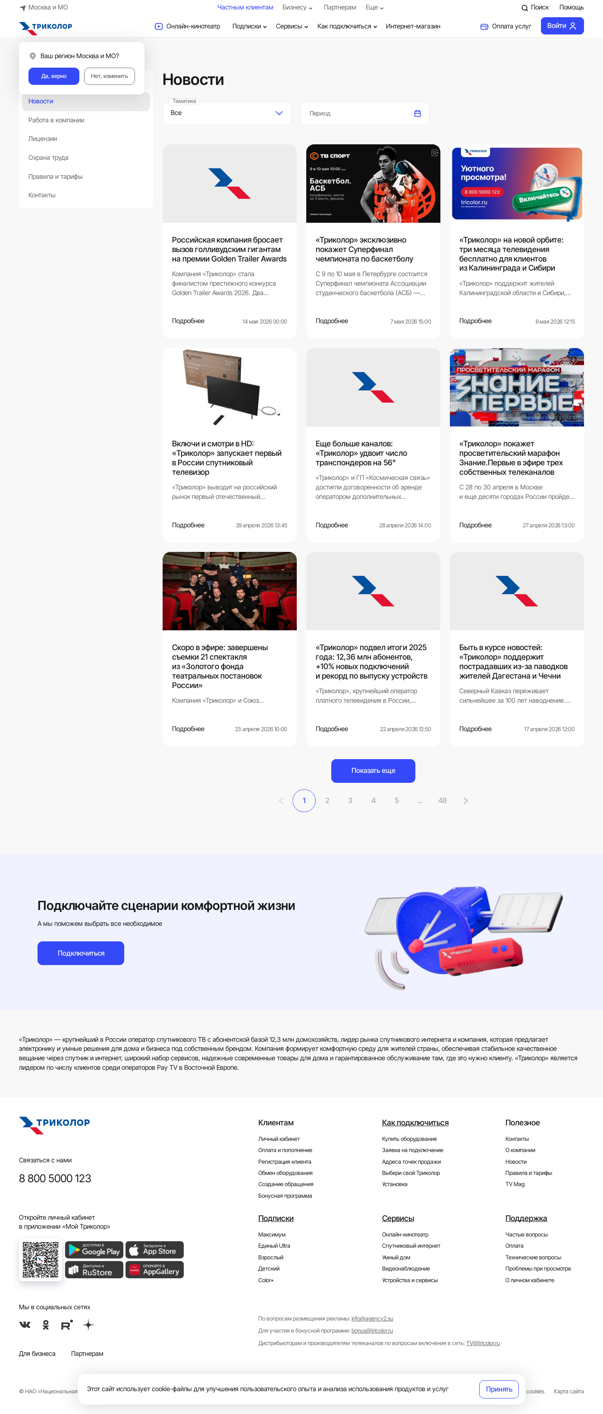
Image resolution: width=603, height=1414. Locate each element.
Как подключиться (348, 26)
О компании (520, 1149)
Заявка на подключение (412, 1149)
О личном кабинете (530, 1280)
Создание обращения (286, 1184)
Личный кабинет (279, 1138)
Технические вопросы (533, 1257)
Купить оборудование (409, 1138)
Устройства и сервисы (410, 1280)
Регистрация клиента (284, 1161)
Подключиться (81, 952)
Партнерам (340, 7)
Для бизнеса (37, 1353)
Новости (40, 101)
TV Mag (515, 1184)
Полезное (523, 1122)
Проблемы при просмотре (538, 1268)
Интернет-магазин (413, 26)
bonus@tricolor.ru (372, 1330)
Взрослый (270, 1257)
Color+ (266, 1280)
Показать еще (374, 770)
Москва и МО (44, 7)
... (420, 800)
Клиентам (276, 1122)
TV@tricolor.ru (483, 1342)
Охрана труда (48, 158)
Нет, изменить (109, 76)
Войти (562, 26)
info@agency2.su (372, 1318)
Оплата (515, 1246)
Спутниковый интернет (411, 1246)
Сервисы (293, 26)
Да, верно (53, 76)
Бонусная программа (285, 1195)
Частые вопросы (527, 1234)
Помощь (571, 7)
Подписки (250, 26)
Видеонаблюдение (406, 1268)
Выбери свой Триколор (411, 1172)
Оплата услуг (505, 26)
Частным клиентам (245, 7)
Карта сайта (569, 1391)
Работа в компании (56, 120)
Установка (395, 1184)
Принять (499, 1389)
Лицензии (42, 139)
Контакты (42, 195)
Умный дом (396, 1257)
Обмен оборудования (285, 1172)
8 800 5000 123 (55, 1177)
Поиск (535, 7)
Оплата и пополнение (285, 1149)
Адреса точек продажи (411, 1161)
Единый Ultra (274, 1246)
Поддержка (526, 1217)
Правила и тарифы (55, 177)
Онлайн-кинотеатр (187, 26)
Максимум (272, 1234)
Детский (269, 1268)
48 (444, 800)
